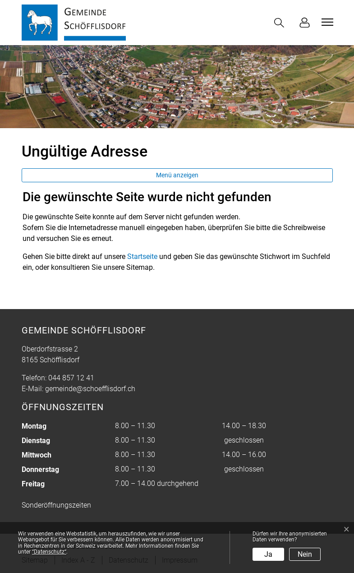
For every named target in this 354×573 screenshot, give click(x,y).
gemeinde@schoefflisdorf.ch (90, 388)
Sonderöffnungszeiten (56, 505)
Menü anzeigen (177, 175)
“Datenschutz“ (49, 552)
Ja (268, 554)
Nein (305, 554)
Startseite (142, 256)
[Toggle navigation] (326, 22)
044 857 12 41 (71, 378)
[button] (281, 23)
